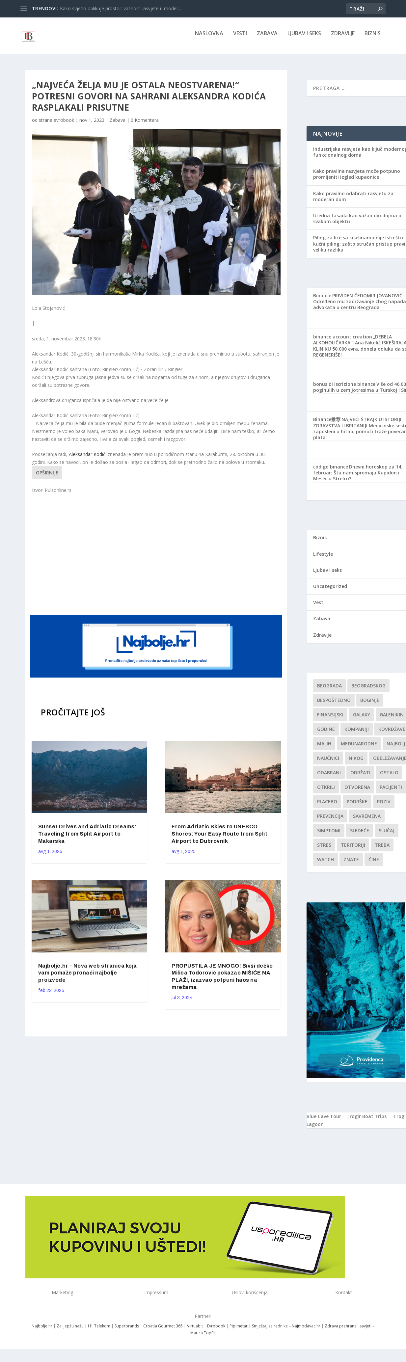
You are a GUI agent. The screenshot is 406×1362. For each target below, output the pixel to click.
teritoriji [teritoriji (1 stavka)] (353, 849)
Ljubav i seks (304, 38)
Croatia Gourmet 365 (163, 1330)
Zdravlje (343, 38)
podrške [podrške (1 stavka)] (357, 806)
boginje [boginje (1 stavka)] (369, 705)
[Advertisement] (157, 557)
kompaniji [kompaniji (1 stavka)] (356, 734)
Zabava (267, 38)
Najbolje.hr (42, 1330)
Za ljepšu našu (70, 1330)
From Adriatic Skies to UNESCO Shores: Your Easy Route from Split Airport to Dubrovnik (219, 838)
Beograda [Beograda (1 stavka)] (329, 690)
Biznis (373, 38)
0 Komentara (145, 124)
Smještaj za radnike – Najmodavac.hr (286, 1330)
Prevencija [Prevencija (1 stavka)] (330, 820)
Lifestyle (323, 558)
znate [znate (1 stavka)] (351, 864)
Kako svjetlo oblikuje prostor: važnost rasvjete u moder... (120, 8)
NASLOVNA (209, 38)
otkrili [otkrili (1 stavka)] (326, 791)
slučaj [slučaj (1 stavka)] (386, 835)
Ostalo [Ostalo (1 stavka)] (389, 777)
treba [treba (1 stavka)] (382, 849)
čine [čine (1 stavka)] (373, 864)
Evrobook (216, 1330)
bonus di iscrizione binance (344, 389)
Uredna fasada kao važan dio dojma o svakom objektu (357, 223)
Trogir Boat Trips (366, 1121)
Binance (322, 300)
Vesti (240, 38)
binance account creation (342, 341)
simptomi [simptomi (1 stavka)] (328, 835)
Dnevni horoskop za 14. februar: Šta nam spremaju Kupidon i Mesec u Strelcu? (357, 477)
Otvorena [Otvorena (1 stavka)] (357, 791)
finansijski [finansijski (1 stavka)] (330, 719)
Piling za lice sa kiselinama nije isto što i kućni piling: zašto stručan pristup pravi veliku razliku (359, 248)
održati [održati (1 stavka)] (360, 777)
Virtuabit (195, 1330)
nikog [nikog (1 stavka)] (356, 763)
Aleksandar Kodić (87, 459)
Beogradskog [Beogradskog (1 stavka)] (368, 690)
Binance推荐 (326, 424)
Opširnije (47, 477)
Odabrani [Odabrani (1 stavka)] (329, 777)
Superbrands (127, 1330)
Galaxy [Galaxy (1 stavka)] (361, 719)
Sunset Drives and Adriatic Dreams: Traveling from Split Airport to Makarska (87, 838)
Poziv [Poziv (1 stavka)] (384, 806)
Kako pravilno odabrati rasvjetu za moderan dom (353, 201)
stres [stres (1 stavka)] (324, 849)
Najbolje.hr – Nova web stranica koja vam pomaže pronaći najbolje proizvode (87, 977)
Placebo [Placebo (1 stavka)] (327, 806)
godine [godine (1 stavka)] (326, 734)
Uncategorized (330, 591)
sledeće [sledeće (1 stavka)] (359, 835)
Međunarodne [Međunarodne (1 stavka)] (359, 748)
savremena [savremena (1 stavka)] (367, 820)
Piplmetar (238, 1330)
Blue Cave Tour (324, 1121)
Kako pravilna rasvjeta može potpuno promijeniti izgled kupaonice (356, 179)
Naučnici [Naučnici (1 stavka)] (328, 763)
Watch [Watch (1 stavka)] (325, 864)
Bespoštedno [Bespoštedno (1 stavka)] (334, 705)
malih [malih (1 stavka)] (324, 748)
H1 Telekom (99, 1330)
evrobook (64, 124)
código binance (330, 471)
